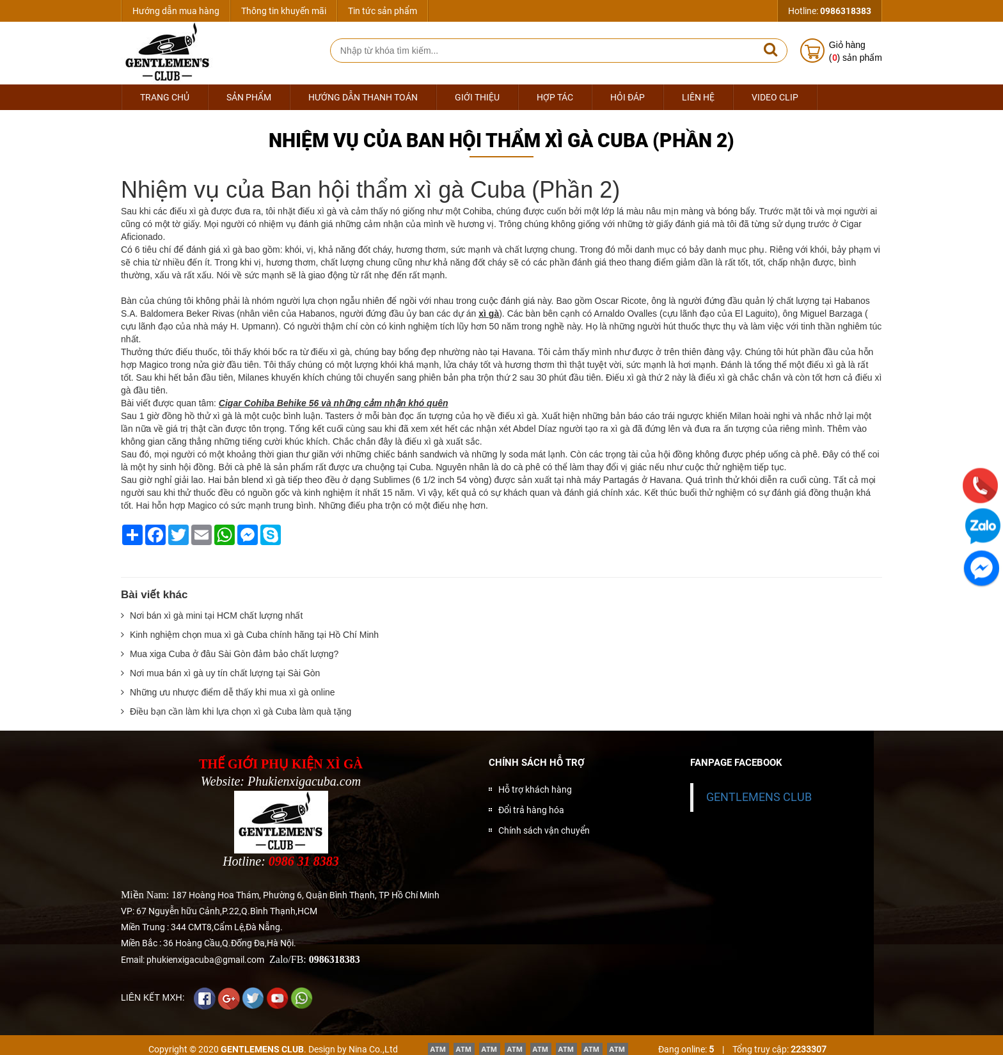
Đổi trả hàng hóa (531, 810)
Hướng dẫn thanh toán (363, 97)
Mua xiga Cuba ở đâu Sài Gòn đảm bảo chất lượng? (229, 654)
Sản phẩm (248, 97)
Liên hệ (698, 97)
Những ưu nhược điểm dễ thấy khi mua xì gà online (228, 692)
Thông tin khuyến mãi (283, 11)
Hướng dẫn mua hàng (175, 11)
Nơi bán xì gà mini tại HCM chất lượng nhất (212, 615)
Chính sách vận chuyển (544, 830)
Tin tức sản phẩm (382, 11)
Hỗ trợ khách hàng (535, 789)
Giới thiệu (477, 97)
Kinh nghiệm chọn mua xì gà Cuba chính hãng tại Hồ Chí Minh (250, 635)
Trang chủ (164, 97)
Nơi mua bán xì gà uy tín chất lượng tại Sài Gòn (220, 673)
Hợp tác (555, 97)
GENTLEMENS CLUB (759, 797)
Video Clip (775, 97)
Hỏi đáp (627, 97)
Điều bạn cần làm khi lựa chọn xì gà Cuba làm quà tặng (236, 711)
